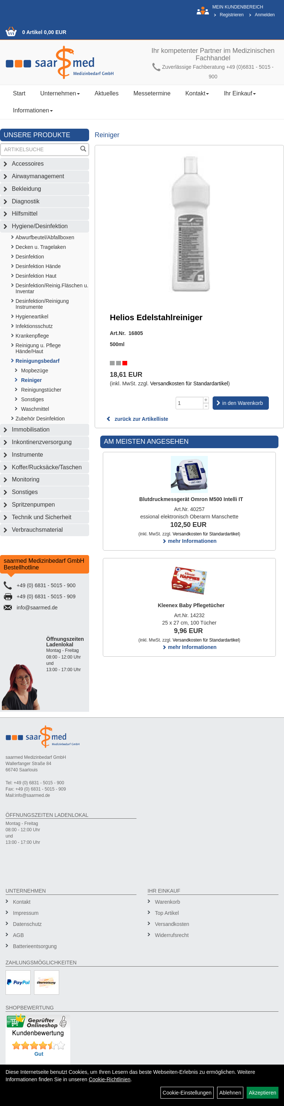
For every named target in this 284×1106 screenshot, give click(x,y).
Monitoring (26, 479)
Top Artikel (167, 913)
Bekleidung (26, 189)
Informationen (33, 110)
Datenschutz (27, 924)
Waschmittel (35, 409)
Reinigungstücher (41, 390)
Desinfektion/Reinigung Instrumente (42, 304)
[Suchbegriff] (39, 149)
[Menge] (189, 403)
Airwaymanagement (38, 176)
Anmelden (265, 14)
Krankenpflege (32, 336)
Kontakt (197, 93)
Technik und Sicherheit (41, 517)
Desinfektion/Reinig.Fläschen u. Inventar (52, 288)
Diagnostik (26, 201)
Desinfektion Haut (36, 276)
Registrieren (232, 14)
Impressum (25, 913)
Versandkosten (172, 924)
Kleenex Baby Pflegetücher (191, 605)
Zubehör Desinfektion (40, 419)
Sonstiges (32, 399)
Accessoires (28, 163)
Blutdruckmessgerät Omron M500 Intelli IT (191, 499)
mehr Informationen (189, 541)
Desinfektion (30, 257)
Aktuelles (107, 93)
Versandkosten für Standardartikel (189, 383)
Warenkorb (167, 902)
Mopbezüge (34, 370)
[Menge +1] (206, 400)
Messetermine (151, 93)
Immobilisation (31, 429)
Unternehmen (60, 93)
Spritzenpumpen (33, 504)
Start (19, 93)
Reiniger (31, 380)
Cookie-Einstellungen (187, 1093)
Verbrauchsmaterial (37, 530)
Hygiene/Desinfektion (40, 226)
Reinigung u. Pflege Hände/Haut (38, 348)
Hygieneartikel (32, 316)
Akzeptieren (262, 1093)
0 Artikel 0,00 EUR (44, 32)
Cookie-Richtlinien (110, 1079)
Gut (38, 1054)
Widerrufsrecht (172, 935)
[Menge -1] (206, 406)
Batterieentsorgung (35, 946)
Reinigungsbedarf (38, 361)
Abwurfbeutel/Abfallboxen (45, 237)
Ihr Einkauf (240, 93)
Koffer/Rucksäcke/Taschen (47, 467)
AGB (18, 935)
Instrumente (27, 454)
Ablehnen (230, 1093)
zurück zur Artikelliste (137, 419)
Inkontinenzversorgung (42, 442)
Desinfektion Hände (38, 266)
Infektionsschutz (34, 326)
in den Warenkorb (242, 403)
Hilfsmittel (24, 213)
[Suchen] (83, 149)
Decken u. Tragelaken (41, 247)
